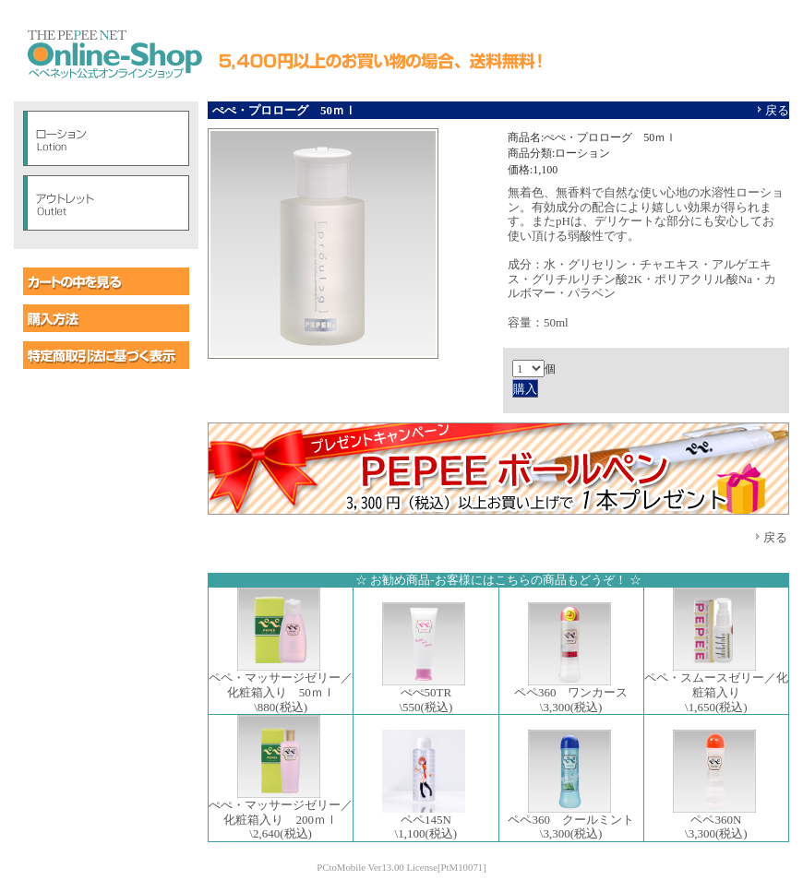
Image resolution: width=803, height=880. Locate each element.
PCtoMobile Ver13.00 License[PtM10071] (401, 867)
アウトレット (106, 203)
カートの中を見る (106, 281)
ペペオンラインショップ (113, 55)
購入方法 (106, 318)
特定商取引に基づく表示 (106, 355)
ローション (106, 138)
